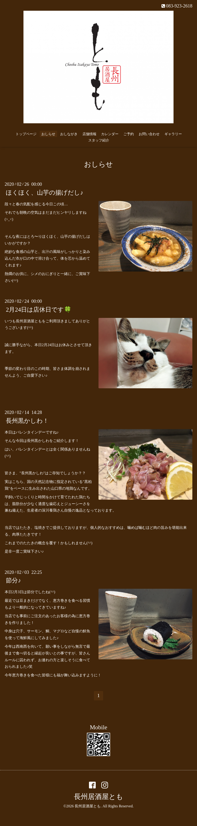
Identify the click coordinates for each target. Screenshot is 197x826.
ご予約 (128, 134)
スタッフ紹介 (98, 140)
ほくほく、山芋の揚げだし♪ (44, 192)
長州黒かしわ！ (27, 420)
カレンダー (109, 134)
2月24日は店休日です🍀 (38, 309)
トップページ (26, 134)
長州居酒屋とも (98, 796)
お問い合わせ (149, 134)
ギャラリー (173, 134)
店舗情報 (89, 134)
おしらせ (48, 134)
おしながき (69, 134)
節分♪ (13, 580)
